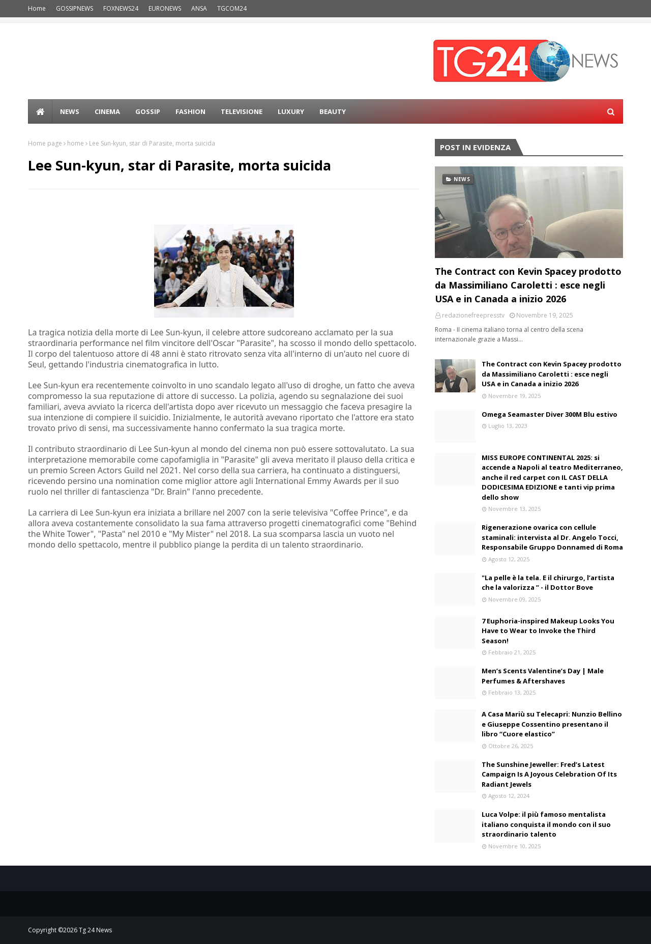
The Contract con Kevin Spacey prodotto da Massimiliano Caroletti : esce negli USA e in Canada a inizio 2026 (528, 285)
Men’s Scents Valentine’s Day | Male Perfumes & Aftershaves (543, 675)
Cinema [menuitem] (107, 111)
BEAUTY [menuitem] (332, 111)
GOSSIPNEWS (74, 8)
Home (37, 8)
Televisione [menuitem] (241, 111)
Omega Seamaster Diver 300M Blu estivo (549, 414)
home (75, 143)
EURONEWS (165, 8)
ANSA (199, 8)
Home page (45, 143)
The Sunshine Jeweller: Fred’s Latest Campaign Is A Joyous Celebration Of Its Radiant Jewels (549, 774)
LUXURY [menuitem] (291, 111)
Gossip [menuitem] (147, 111)
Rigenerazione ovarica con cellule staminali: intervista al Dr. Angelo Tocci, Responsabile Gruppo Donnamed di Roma (552, 537)
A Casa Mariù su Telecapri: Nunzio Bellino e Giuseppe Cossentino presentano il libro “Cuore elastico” (552, 723)
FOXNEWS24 (120, 8)
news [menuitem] (69, 111)
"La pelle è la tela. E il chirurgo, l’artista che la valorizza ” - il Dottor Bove (548, 582)
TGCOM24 (232, 8)
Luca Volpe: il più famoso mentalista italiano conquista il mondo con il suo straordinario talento (546, 824)
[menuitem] (40, 111)
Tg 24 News (95, 930)
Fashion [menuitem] (190, 111)
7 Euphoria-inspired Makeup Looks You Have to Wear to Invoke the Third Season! (548, 630)
